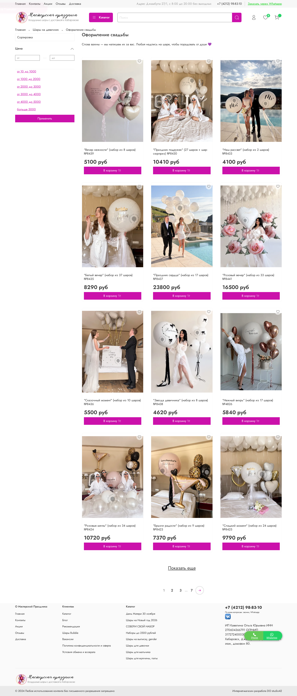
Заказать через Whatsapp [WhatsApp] (265, 4)
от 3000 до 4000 (29, 94)
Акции (19, 626)
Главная (20, 29)
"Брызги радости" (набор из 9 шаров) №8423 (178, 527)
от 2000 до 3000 (29, 86)
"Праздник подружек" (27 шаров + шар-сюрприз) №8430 (180, 152)
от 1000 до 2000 (28, 79)
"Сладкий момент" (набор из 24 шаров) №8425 (249, 527)
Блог (65, 620)
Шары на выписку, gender (141, 639)
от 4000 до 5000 (29, 102)
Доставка (20, 639)
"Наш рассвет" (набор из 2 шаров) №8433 (245, 152)
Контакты (20, 620)
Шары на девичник (46, 29)
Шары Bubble (70, 633)
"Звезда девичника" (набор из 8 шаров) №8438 (180, 402)
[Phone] (253, 635)
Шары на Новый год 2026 (141, 620)
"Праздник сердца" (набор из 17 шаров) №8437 (180, 277)
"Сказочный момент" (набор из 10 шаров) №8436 (112, 402)
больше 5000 (26, 109)
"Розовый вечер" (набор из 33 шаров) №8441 (248, 277)
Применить (45, 118)
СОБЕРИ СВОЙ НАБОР (140, 626)
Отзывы (19, 633)
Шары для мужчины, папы (142, 658)
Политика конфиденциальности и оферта (86, 645)
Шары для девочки (137, 645)
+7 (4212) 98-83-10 (229, 4)
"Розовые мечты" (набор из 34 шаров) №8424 (110, 527)
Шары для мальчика (138, 652)
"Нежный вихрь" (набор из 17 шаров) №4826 (247, 402)
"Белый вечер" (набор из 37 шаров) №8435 (108, 277)
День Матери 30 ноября (140, 614)
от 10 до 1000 (26, 71)
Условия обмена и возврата (78, 652)
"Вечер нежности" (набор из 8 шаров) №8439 (110, 152)
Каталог (101, 17)
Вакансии (67, 639)
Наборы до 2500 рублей (141, 633)
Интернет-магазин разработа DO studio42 (257, 691)
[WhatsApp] (272, 635)
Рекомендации (71, 626)
